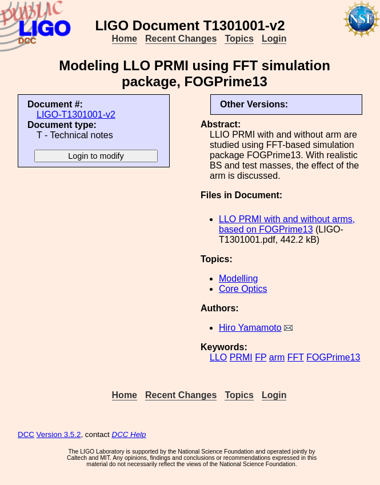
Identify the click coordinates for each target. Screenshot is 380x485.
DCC (26, 434)
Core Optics (243, 289)
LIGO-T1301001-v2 (76, 114)
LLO (218, 357)
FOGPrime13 (333, 357)
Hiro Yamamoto (250, 327)
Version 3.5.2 (59, 434)
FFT (295, 357)
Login (274, 38)
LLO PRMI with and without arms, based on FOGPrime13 (287, 224)
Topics (239, 38)
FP (260, 357)
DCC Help (129, 434)
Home (124, 38)
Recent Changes (181, 38)
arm (277, 357)
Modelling (238, 278)
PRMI (241, 357)
